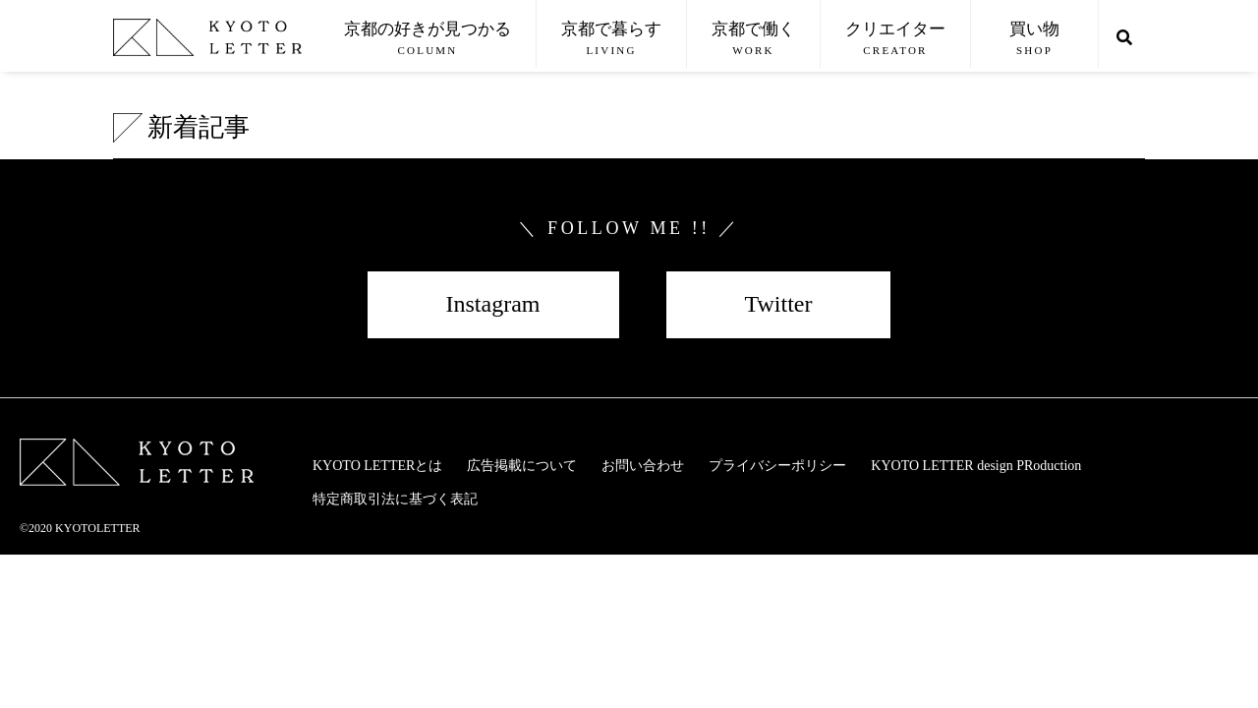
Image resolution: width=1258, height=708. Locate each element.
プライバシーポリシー (777, 465)
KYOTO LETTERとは (377, 465)
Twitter (779, 304)
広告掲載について (522, 465)
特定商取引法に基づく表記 (395, 499)
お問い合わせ (642, 465)
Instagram (493, 304)
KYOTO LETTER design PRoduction (976, 465)
